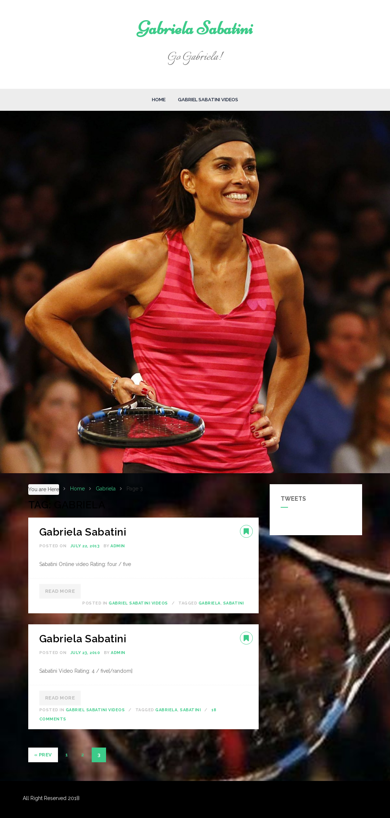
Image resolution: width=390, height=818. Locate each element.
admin (117, 546)
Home (158, 99)
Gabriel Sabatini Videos (208, 99)
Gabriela (209, 603)
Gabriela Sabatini (195, 28)
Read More (60, 591)
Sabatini (233, 603)
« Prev (43, 754)
